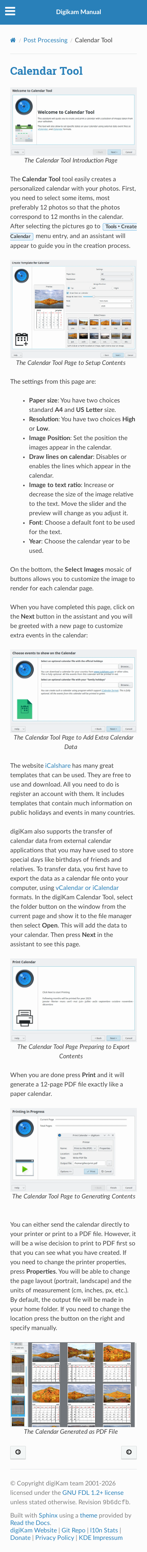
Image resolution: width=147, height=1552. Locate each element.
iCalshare (58, 766)
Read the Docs (30, 1523)
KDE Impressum (101, 1538)
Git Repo (73, 1530)
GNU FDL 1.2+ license (92, 1493)
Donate (20, 1538)
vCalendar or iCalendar (87, 888)
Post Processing (45, 40)
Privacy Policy (54, 1538)
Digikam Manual (78, 12)
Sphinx (48, 1515)
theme (88, 1515)
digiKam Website (33, 1530)
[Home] (13, 40)
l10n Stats (104, 1530)
